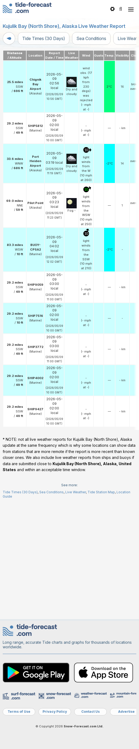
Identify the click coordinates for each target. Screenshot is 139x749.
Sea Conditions (91, 38)
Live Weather (75, 608)
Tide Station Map (101, 608)
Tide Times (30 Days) (43, 38)
